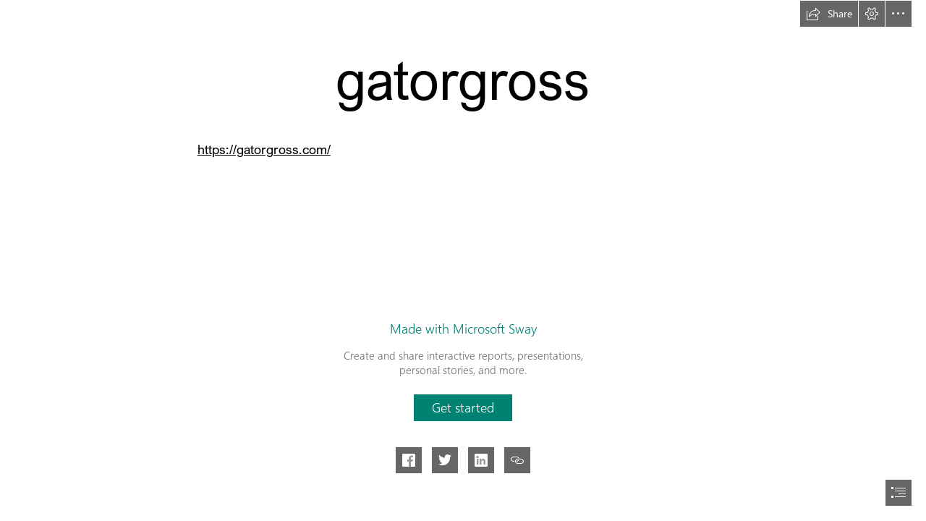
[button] (829, 14)
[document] (463, 260)
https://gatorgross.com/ (264, 149)
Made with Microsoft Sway (463, 328)
